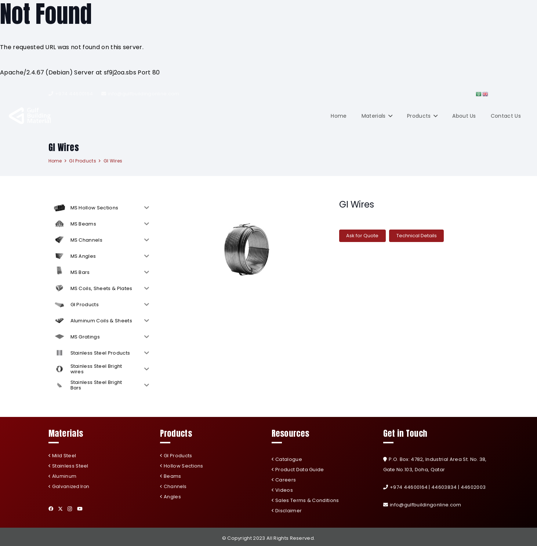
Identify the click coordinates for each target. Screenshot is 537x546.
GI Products (82, 161)
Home (55, 161)
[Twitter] (60, 509)
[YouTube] (80, 508)
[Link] (30, 116)
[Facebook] (50, 508)
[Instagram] (70, 509)
